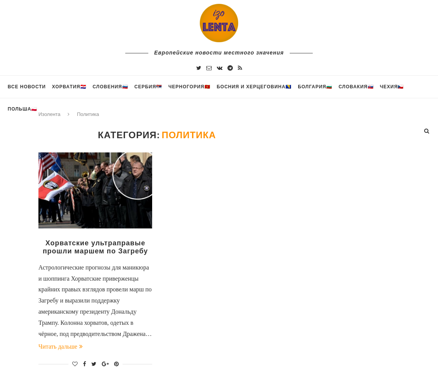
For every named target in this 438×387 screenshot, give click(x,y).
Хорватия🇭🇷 (69, 86)
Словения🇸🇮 (110, 86)
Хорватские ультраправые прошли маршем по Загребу (95, 247)
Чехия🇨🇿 (392, 86)
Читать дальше (60, 346)
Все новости (27, 86)
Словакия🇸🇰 (355, 86)
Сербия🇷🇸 (148, 86)
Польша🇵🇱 (22, 109)
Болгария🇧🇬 (315, 86)
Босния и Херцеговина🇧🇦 (254, 86)
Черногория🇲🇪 (189, 86)
